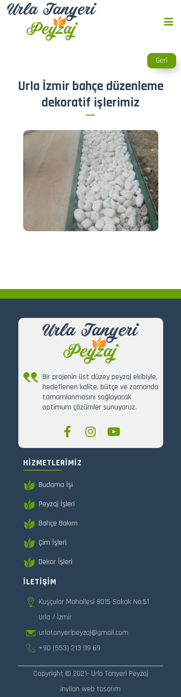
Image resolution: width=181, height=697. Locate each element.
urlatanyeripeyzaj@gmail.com (83, 633)
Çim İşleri (45, 543)
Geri (161, 60)
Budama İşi (48, 485)
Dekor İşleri (47, 562)
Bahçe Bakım (50, 523)
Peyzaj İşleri (49, 504)
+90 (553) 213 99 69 (69, 648)
